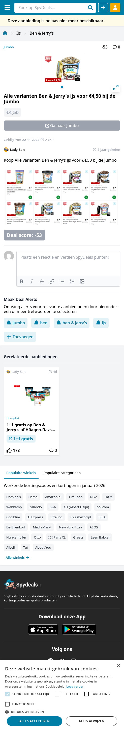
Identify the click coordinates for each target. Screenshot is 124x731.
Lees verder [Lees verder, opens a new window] (75, 686)
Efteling (56, 517)
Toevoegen (20, 336)
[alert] (62, 695)
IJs (18, 33)
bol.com (103, 507)
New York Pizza (70, 527)
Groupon (75, 497)
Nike (93, 497)
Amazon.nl (53, 497)
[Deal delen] (103, 7)
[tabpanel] (62, 520)
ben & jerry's (71, 323)
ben (40, 323)
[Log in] (115, 7)
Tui (25, 547)
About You (43, 547)
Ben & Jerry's (41, 33)
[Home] (5, 33)
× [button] (118, 666)
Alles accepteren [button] (34, 721)
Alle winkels (17, 557)
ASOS (94, 527)
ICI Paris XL (57, 537)
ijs (101, 323)
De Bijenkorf (15, 527)
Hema (32, 497)
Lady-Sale (17, 150)
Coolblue (13, 517)
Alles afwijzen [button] (91, 721)
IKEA (102, 517)
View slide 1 (62, 87)
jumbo (15, 323)
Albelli (11, 547)
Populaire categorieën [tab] (62, 472)
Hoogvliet (13, 418)
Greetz (78, 537)
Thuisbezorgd (80, 517)
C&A (52, 507)
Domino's (13, 497)
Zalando (35, 507)
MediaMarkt (42, 527)
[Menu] (7, 7)
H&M (108, 497)
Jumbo (9, 47)
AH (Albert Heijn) (76, 507)
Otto (37, 537)
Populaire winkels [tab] (21, 472)
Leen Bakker (100, 537)
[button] (62, 711)
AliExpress (35, 517)
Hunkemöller (16, 537)
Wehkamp (14, 507)
